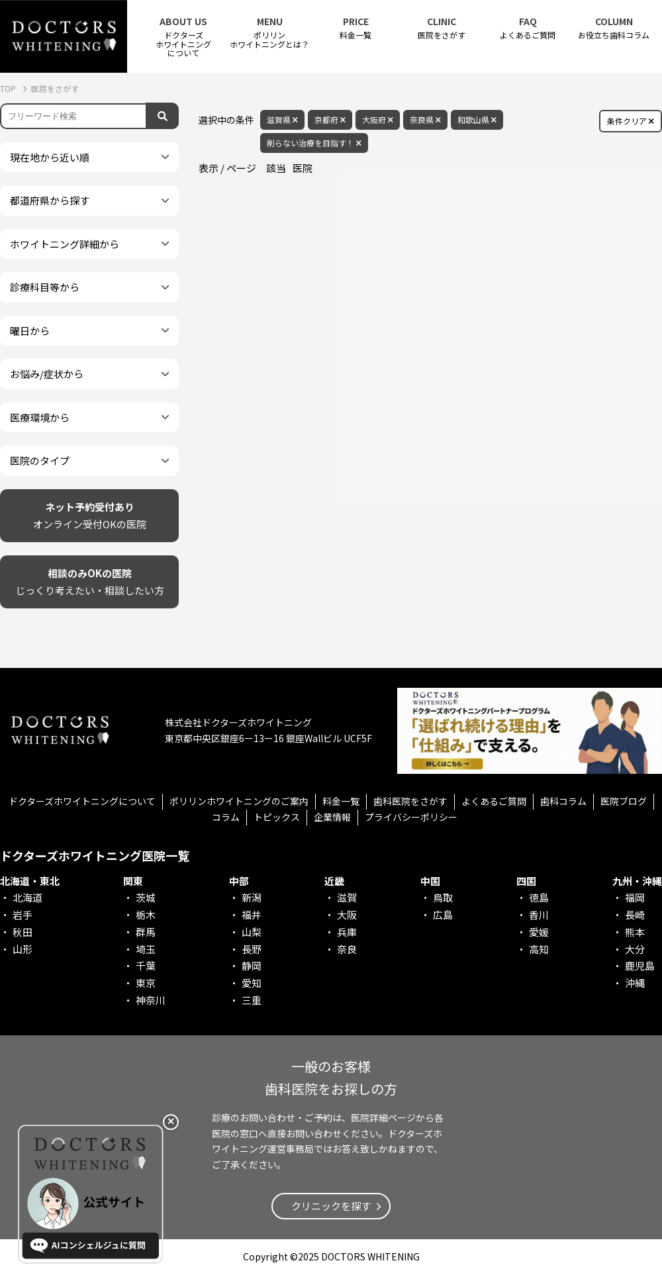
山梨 (251, 932)
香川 (539, 914)
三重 (251, 1000)
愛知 (251, 983)
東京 (146, 983)
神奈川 (151, 1000)
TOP (9, 88)
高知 (539, 949)
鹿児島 (640, 965)
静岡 (251, 965)
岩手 (22, 914)
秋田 (22, 932)
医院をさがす (442, 28)
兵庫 (347, 932)
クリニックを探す (331, 1206)
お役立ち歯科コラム (614, 28)
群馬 (146, 932)
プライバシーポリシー (411, 817)
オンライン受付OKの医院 (89, 514)
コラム (226, 817)
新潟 (251, 897)
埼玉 (146, 949)
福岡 (635, 897)
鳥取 (443, 897)
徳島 (539, 897)
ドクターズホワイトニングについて (82, 801)
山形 (22, 949)
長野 (251, 949)
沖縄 (635, 983)
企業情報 (332, 817)
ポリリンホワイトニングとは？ (269, 32)
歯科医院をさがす (410, 801)
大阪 (347, 914)
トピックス (277, 817)
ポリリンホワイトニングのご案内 (238, 801)
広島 (443, 914)
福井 (251, 914)
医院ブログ (623, 801)
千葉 (146, 965)
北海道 (27, 897)
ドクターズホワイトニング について (183, 37)
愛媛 (539, 932)
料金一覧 (355, 28)
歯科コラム (563, 801)
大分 (635, 949)
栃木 (146, 914)
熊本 (635, 932)
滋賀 (347, 897)
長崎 (635, 914)
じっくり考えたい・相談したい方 (89, 581)
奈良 (347, 949)
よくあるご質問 (528, 28)
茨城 (146, 897)
